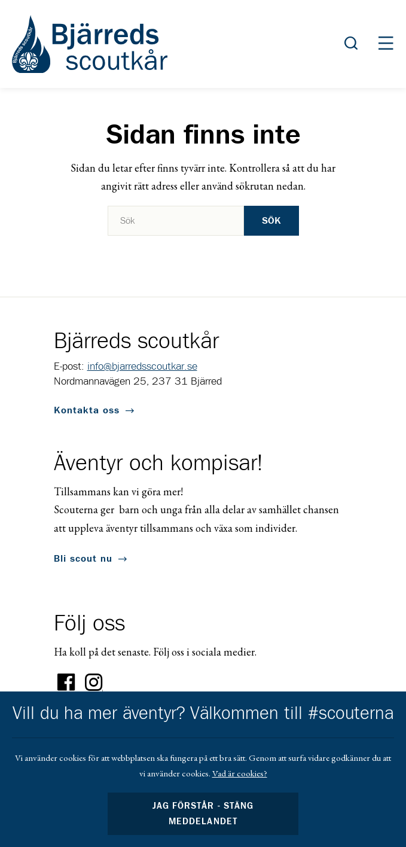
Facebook (66, 682)
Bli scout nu (83, 558)
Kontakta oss (87, 410)
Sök (271, 221)
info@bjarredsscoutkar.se (142, 366)
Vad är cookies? (239, 773)
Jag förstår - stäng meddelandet (202, 814)
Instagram (93, 682)
